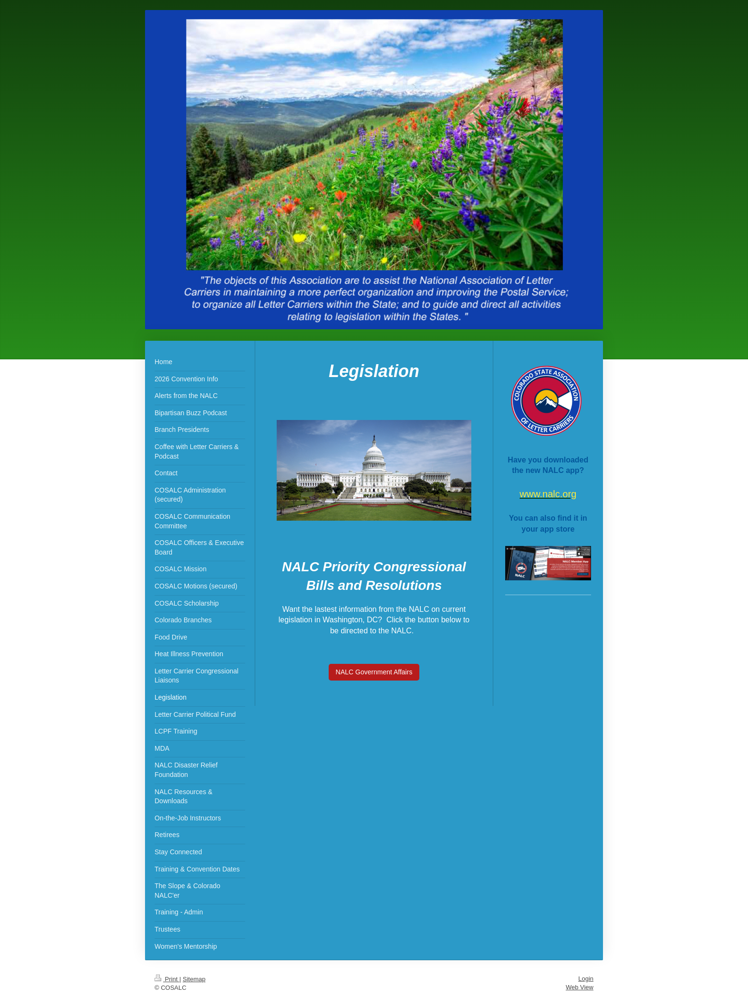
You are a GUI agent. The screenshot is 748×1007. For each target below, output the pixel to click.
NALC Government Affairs (374, 672)
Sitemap (194, 979)
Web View (579, 987)
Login (585, 978)
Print (167, 979)
